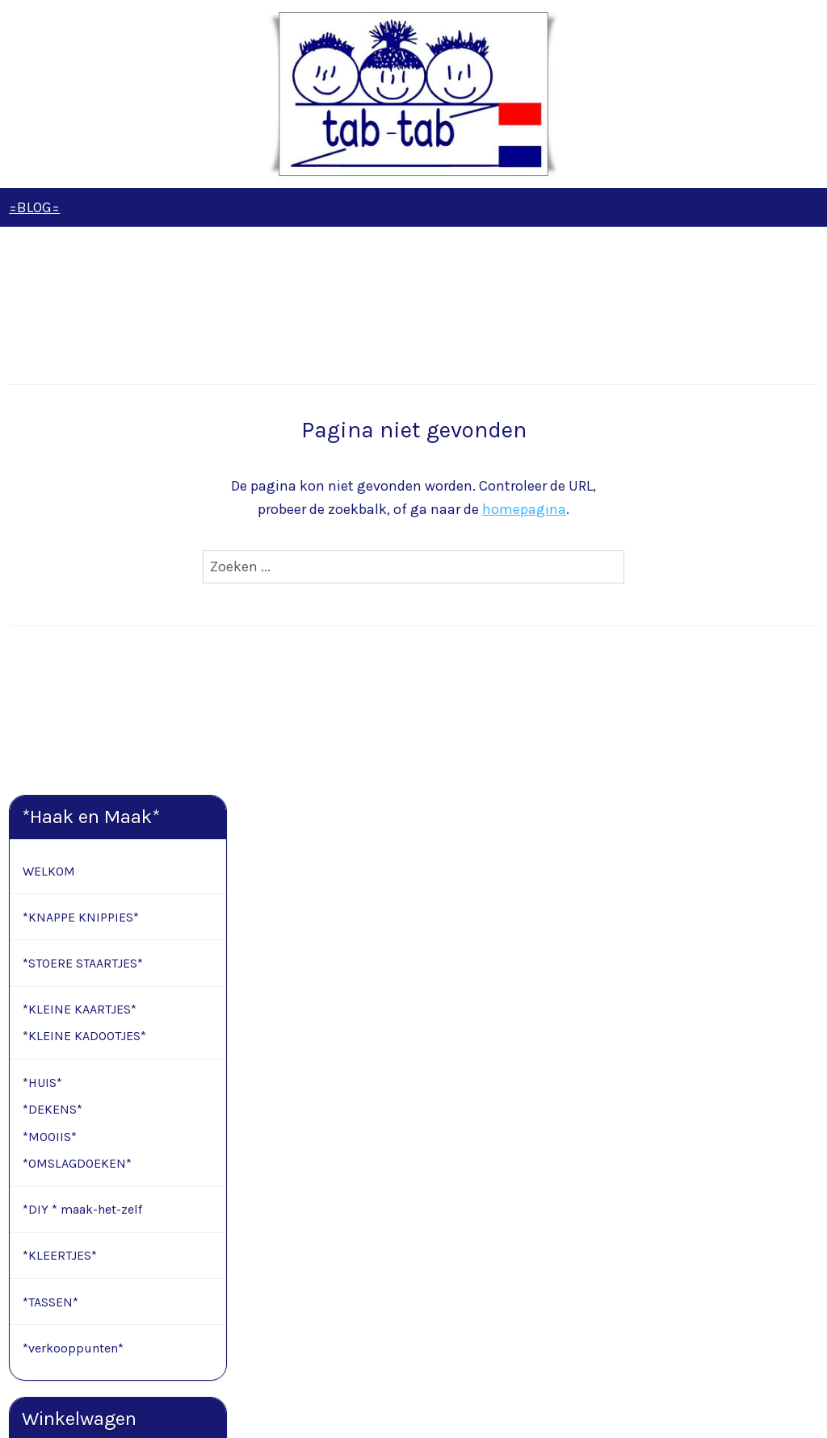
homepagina (642, 509)
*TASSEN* (50, 745)
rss (399, 1408)
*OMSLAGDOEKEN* (77, 607)
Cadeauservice (47, 1222)
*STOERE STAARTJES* (83, 406)
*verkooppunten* (73, 791)
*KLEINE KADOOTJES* (84, 479)
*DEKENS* (52, 552)
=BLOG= (34, 207)
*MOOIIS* (50, 579)
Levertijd (31, 1203)
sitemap (369, 1408)
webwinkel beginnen (455, 1408)
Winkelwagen (79, 984)
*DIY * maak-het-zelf (82, 653)
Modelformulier (108, 1276)
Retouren (33, 1276)
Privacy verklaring (56, 1258)
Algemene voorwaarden (70, 1240)
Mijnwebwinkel (582, 1408)
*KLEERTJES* (60, 699)
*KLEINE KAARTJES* (79, 452)
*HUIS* (42, 525)
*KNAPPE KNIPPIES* (81, 360)
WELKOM (49, 314)
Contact (30, 1186)
